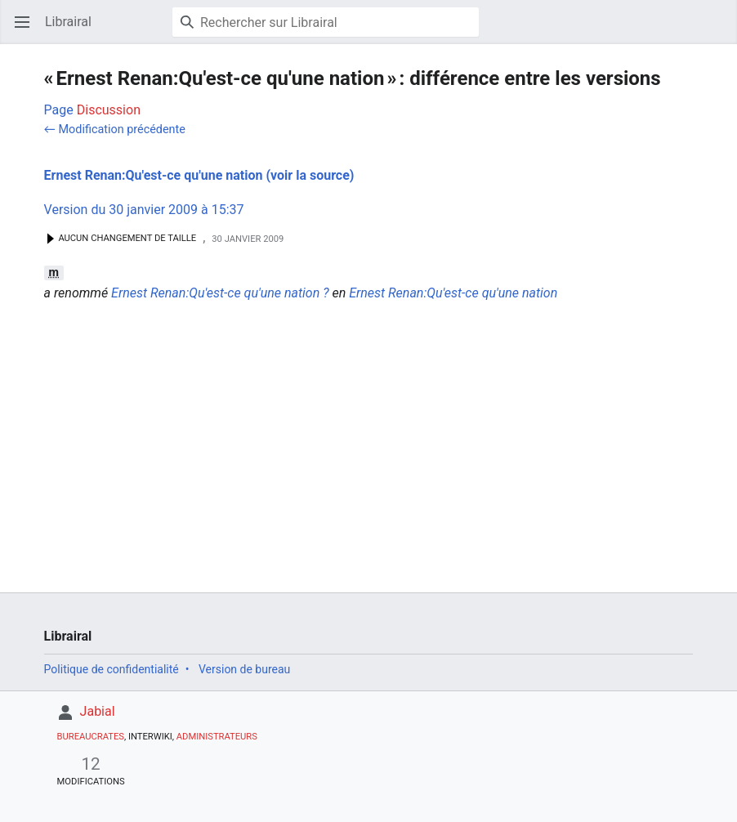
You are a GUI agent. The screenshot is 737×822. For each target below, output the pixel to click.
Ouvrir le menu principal (27, 30)
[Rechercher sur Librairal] (325, 22)
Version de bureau (244, 669)
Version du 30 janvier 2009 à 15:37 (144, 209)
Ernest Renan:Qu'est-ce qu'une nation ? (219, 293)
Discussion (109, 110)
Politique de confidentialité (111, 669)
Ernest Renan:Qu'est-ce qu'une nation (153, 175)
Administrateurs (216, 736)
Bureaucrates (90, 736)
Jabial (97, 711)
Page (59, 110)
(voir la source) (310, 175)
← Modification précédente (114, 129)
